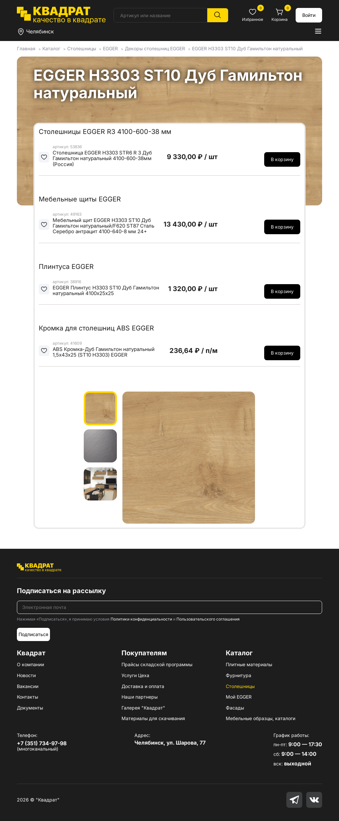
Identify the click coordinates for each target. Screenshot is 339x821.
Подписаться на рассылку (61, 591)
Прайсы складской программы (156, 664)
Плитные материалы (249, 664)
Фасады (235, 708)
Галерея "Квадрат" (143, 708)
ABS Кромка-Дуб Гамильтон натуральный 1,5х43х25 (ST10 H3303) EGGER (104, 352)
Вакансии (27, 686)
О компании (30, 664)
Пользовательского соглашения (208, 619)
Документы (30, 708)
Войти (308, 15)
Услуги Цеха (135, 675)
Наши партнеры (139, 697)
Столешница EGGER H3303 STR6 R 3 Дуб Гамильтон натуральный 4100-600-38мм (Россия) (102, 158)
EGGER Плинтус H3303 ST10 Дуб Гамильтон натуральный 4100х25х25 (106, 290)
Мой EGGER (239, 697)
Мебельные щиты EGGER (80, 199)
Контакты (27, 697)
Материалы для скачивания (153, 718)
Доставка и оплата (142, 686)
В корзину (282, 159)
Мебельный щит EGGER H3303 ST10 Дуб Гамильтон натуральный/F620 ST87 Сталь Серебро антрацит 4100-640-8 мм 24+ (103, 226)
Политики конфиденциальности (141, 619)
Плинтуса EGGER (66, 267)
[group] (188, 457)
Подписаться (33, 634)
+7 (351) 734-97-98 (42, 743)
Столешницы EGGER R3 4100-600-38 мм (105, 132)
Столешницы (240, 686)
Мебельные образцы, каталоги (260, 718)
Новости (26, 675)
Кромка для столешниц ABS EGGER (96, 328)
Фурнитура (238, 675)
